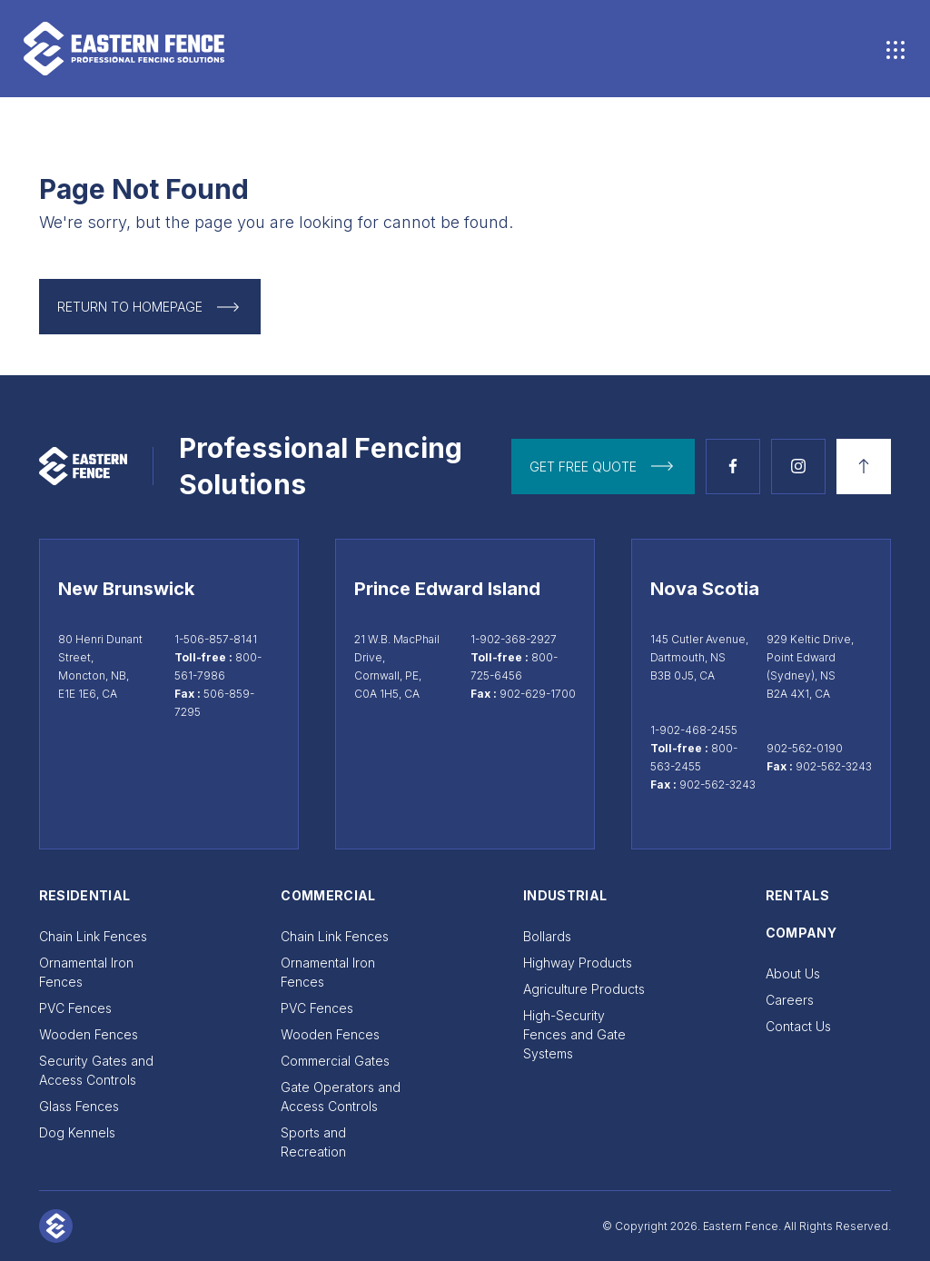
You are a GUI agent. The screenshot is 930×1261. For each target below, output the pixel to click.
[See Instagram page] (798, 466)
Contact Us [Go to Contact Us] (798, 1026)
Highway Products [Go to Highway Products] (577, 962)
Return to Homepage (130, 306)
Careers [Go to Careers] (790, 1000)
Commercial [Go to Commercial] (328, 895)
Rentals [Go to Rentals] (797, 895)
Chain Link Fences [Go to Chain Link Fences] (93, 936)
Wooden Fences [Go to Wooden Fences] (88, 1034)
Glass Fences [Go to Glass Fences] (79, 1106)
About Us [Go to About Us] (793, 973)
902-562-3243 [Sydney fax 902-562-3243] (834, 766)
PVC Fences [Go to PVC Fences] (75, 1008)
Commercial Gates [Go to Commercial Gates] (335, 1060)
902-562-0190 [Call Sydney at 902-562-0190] (805, 748)
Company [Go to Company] (801, 932)
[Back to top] (863, 466)
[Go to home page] (244, 48)
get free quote (583, 466)
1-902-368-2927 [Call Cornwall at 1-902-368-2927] (513, 639)
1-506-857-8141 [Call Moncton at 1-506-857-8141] (215, 639)
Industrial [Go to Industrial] (565, 895)
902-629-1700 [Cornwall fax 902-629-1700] (538, 693)
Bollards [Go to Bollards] (547, 936)
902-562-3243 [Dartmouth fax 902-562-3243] (717, 784)
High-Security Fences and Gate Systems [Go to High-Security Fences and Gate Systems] (574, 1034)
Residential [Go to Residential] (85, 895)
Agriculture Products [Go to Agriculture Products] (584, 989)
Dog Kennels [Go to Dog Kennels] (77, 1132)
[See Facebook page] (733, 466)
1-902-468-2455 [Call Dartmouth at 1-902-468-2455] (693, 730)
